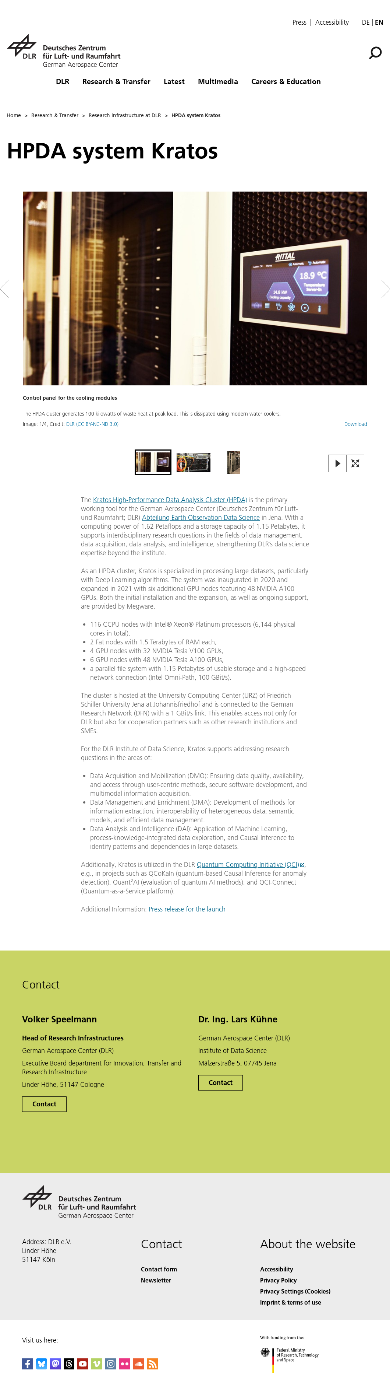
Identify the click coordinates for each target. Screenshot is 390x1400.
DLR (62, 81)
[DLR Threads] (69, 1367)
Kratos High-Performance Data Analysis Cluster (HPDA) (170, 500)
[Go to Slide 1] (153, 462)
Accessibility (332, 22)
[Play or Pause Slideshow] (337, 464)
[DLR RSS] (152, 1367)
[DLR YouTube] (82, 1367)
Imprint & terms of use (290, 1302)
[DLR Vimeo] (96, 1367)
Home (14, 115)
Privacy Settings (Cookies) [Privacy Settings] (295, 1291)
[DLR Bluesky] (41, 1367)
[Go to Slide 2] (193, 462)
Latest (174, 81)
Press (299, 22)
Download (355, 424)
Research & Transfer (116, 81)
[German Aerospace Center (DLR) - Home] (67, 51)
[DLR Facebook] (27, 1367)
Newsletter (156, 1280)
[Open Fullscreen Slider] (355, 464)
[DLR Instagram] (110, 1367)
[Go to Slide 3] (234, 462)
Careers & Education (286, 81)
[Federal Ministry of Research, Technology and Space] (296, 1379)
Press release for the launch (187, 909)
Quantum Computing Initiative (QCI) (248, 864)
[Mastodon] (55, 1367)
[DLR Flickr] (124, 1367)
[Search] (375, 53)
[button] (195, 320)
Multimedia (218, 81)
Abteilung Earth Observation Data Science (201, 517)
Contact (44, 1104)
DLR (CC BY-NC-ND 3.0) (92, 424)
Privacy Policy (278, 1280)
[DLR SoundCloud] (138, 1367)
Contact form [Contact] (159, 1269)
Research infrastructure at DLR (125, 115)
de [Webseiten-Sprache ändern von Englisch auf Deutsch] (366, 22)
